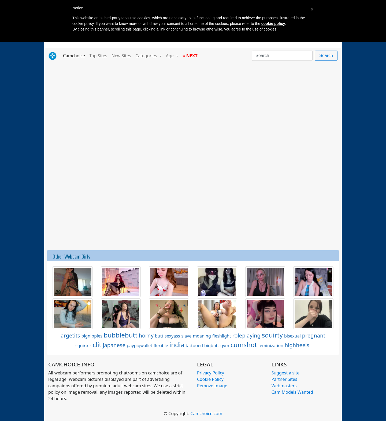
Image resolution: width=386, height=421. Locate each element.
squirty (272, 335)
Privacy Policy (210, 373)
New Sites (121, 56)
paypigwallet (139, 345)
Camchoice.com (206, 413)
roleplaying (246, 335)
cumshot (244, 344)
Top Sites (98, 56)
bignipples (91, 336)
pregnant (313, 335)
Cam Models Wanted (292, 392)
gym (224, 345)
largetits (69, 335)
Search (326, 55)
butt (159, 336)
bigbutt (211, 345)
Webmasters (284, 386)
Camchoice (75, 55)
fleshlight (221, 336)
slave (186, 336)
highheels (297, 345)
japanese (114, 345)
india (176, 344)
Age (170, 56)
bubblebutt (121, 335)
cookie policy (273, 23)
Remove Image (212, 386)
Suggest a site (286, 373)
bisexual (292, 336)
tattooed (194, 345)
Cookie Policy (210, 379)
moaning (202, 336)
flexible (161, 345)
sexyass (172, 336)
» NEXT (190, 56)
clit (97, 344)
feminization (270, 345)
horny (146, 335)
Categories (146, 56)
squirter (83, 345)
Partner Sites (284, 379)
